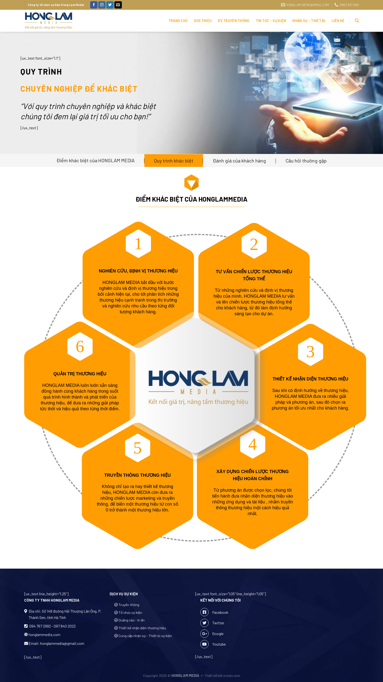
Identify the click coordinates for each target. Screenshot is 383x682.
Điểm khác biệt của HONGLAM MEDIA (95, 160)
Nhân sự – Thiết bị (308, 21)
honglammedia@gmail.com (62, 643)
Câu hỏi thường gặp (306, 160)
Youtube (213, 644)
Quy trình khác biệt (173, 160)
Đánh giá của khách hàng (239, 160)
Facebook (214, 612)
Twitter (212, 623)
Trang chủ (178, 21)
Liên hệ (338, 21)
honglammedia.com (44, 634)
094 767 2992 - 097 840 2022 (52, 626)
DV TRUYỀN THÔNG (233, 21)
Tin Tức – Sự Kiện (271, 21)
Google (211, 633)
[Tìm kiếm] (357, 20)
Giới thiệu (203, 21)
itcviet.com (231, 675)
